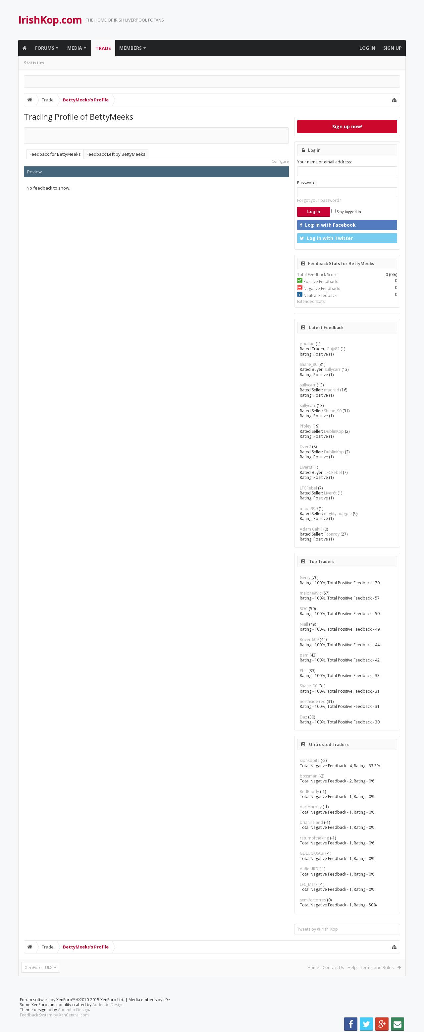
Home (313, 967)
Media (74, 48)
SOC (304, 608)
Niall (304, 624)
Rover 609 (309, 639)
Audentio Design (108, 1004)
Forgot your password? (319, 200)
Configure (280, 161)
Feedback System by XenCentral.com (54, 1015)
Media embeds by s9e (149, 1000)
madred (331, 390)
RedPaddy (309, 791)
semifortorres (313, 900)
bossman (308, 776)
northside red (313, 701)
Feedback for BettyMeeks (55, 154)
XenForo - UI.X (39, 967)
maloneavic (310, 593)
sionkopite (310, 760)
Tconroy (332, 534)
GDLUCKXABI (312, 853)
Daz (303, 717)
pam (304, 655)
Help (352, 967)
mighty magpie (338, 513)
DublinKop (334, 431)
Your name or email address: (324, 162)
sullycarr (333, 369)
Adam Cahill (311, 529)
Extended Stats (311, 301)
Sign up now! (347, 126)
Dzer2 (305, 446)
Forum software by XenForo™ (72, 1000)
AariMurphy (311, 807)
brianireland (311, 822)
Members (130, 48)
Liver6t (306, 467)
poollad (307, 344)
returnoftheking (314, 838)
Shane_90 (308, 364)
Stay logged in (346, 211)
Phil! (303, 670)
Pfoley (305, 426)
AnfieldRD (309, 869)
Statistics (34, 63)
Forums (44, 48)
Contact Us (333, 967)
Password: (307, 183)
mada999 (309, 508)
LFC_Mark (308, 884)
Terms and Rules (377, 967)
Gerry (305, 577)
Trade (103, 48)
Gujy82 (333, 349)
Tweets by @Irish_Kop (317, 929)
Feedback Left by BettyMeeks (115, 154)
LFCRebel (333, 472)
